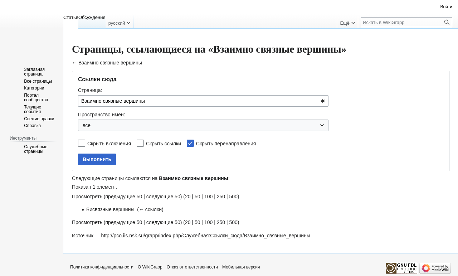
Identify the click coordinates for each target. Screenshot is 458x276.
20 (188, 196)
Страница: (90, 90)
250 (221, 196)
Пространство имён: (101, 114)
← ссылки (150, 209)
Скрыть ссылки (163, 143)
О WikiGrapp (150, 267)
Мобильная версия (241, 267)
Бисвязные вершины (110, 209)
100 (208, 196)
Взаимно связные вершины (110, 63)
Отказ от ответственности (192, 267)
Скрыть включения (109, 143)
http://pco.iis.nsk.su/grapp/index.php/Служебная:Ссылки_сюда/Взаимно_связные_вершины (205, 235)
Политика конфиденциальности (101, 267)
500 (233, 196)
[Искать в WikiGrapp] (406, 22)
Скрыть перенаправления (226, 143)
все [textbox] (87, 125)
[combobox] (203, 101)
